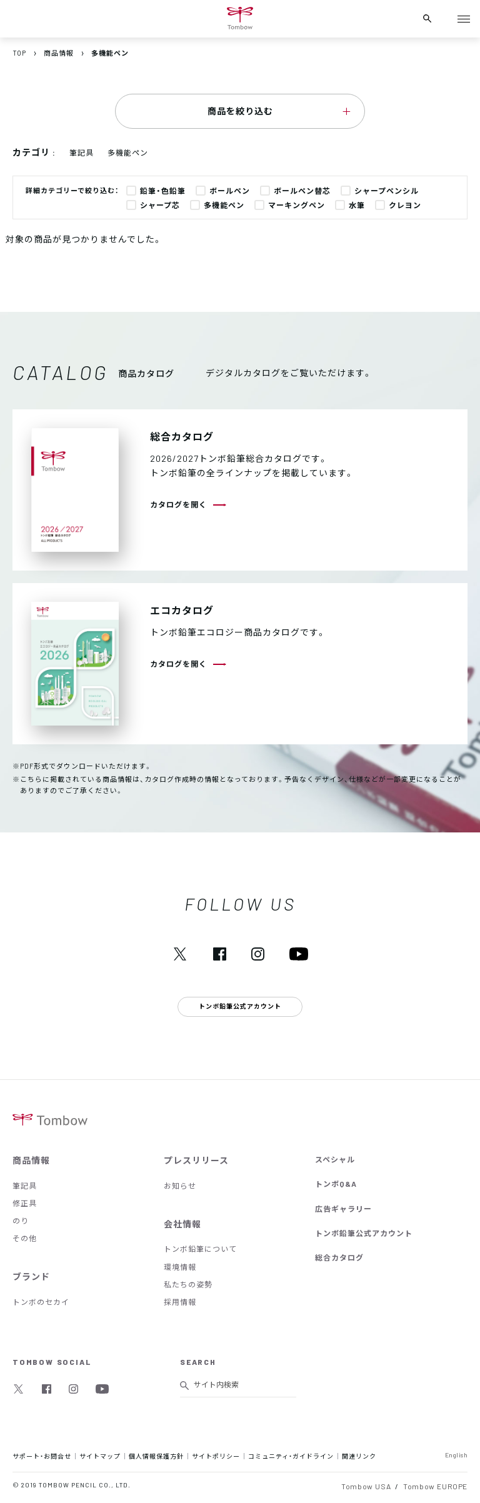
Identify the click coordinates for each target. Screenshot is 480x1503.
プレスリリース (196, 1160)
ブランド (31, 1276)
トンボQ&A (336, 1183)
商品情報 (31, 1160)
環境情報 (180, 1266)
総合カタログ (339, 1257)
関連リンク (359, 1456)
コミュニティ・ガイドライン (291, 1456)
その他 (24, 1238)
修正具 (24, 1203)
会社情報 (182, 1223)
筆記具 (24, 1185)
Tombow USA (366, 1486)
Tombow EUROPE (435, 1486)
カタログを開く (178, 504)
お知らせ (180, 1185)
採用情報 (180, 1301)
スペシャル (335, 1159)
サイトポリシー (216, 1456)
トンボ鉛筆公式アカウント (363, 1233)
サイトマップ (100, 1456)
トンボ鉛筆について (200, 1248)
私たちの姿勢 (188, 1284)
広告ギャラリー (343, 1208)
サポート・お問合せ (41, 1456)
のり (20, 1220)
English (456, 1454)
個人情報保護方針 (156, 1456)
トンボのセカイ (40, 1301)
